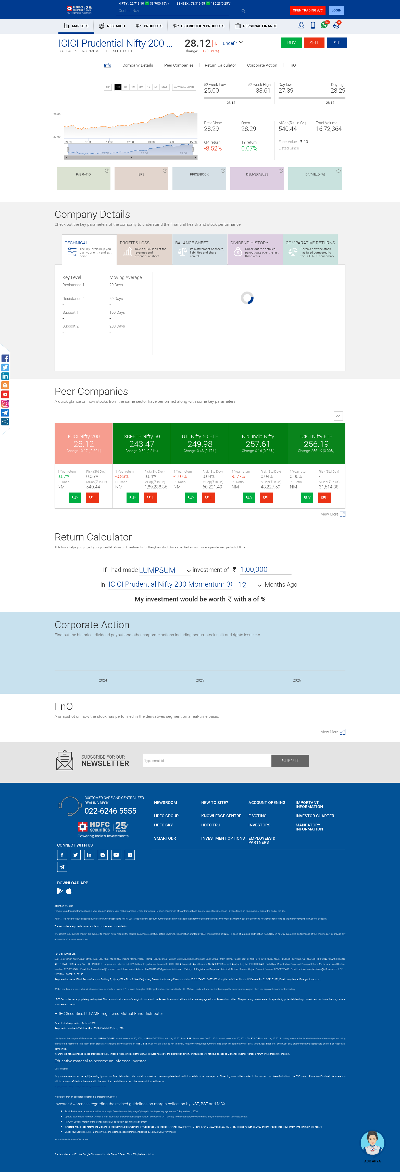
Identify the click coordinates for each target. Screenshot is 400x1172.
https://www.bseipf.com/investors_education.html (80, 1086)
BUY (74, 498)
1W (125, 87)
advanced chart (184, 87)
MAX (164, 87)
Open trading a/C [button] (308, 10)
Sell (314, 42)
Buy (291, 42)
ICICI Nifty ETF (316, 436)
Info (107, 65)
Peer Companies (179, 65)
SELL (92, 498)
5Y (156, 87)
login (336, 10)
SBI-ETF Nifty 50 (142, 436)
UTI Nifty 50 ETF (200, 436)
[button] (233, 43)
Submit (290, 760)
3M (141, 87)
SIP (337, 42)
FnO (292, 65)
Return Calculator (220, 65)
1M (133, 87)
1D (118, 87)
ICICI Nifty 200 (84, 436)
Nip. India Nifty (258, 436)
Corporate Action (262, 65)
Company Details (137, 65)
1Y (149, 87)
